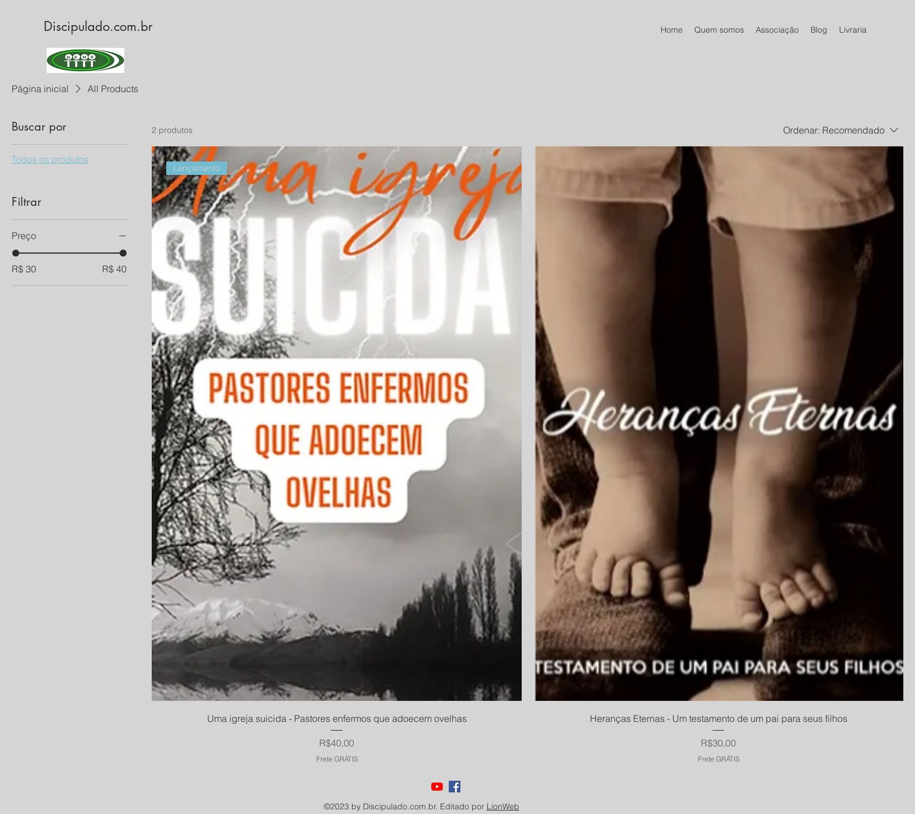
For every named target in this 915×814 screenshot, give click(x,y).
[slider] (16, 253)
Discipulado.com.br (98, 26)
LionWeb (503, 806)
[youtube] (437, 786)
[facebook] (454, 786)
